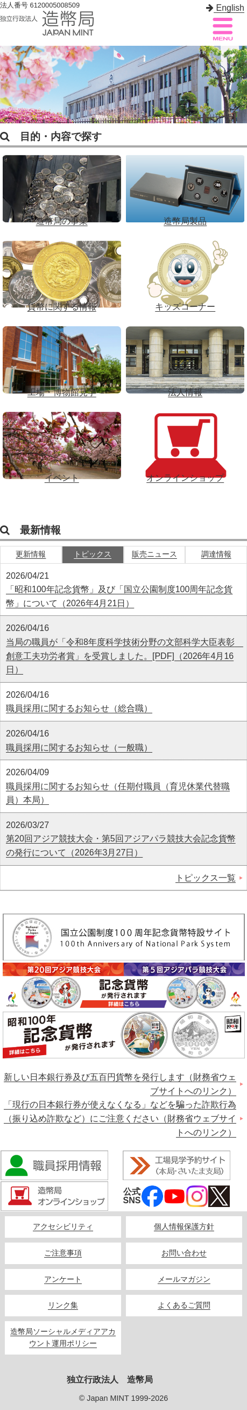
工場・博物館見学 (62, 355)
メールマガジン (184, 1279)
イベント (62, 441)
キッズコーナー (185, 270)
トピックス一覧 (205, 877)
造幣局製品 (185, 184)
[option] (123, 84)
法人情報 (185, 355)
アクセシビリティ (63, 1227)
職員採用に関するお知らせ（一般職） (79, 747)
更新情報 (31, 554)
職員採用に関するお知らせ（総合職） (79, 708)
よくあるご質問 (184, 1305)
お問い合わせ (184, 1253)
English (225, 7)
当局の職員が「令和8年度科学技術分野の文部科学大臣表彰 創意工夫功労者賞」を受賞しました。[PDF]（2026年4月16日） (124, 655)
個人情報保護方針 (184, 1227)
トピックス (92, 554)
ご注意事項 (63, 1253)
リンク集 (63, 1305)
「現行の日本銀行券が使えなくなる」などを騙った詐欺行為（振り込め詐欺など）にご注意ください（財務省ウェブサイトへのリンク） (120, 1118)
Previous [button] (10, 85)
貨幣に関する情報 (62, 270)
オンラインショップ (185, 441)
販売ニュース (154, 554)
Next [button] (236, 85)
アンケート (63, 1279)
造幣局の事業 (62, 184)
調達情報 (216, 554)
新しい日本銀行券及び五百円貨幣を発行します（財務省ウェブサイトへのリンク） (120, 1084)
